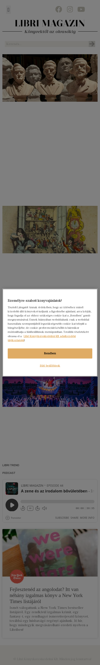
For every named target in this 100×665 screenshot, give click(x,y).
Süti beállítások (50, 365)
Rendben (50, 353)
